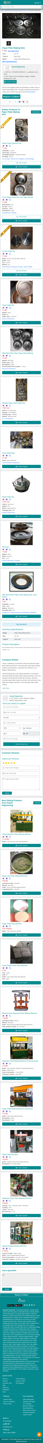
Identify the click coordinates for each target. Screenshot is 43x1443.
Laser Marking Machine (22, 1310)
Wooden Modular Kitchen (29, 1355)
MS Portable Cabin (8, 1325)
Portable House (31, 1321)
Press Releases (20, 1379)
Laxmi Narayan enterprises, (11, 462)
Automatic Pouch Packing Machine (18, 1353)
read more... (6, 688)
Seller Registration (28, 1399)
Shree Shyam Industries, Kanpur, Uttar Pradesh (17, 267)
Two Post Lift (36, 1357)
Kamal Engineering (18, 67)
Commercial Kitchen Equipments (17, 1348)
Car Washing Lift (26, 1357)
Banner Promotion (28, 1406)
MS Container (30, 1325)
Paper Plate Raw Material (11, 924)
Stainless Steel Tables (15, 1315)
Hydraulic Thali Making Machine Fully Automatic (20, 1061)
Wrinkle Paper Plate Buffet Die (13, 403)
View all (37, 803)
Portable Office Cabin (21, 1327)
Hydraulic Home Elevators (31, 1317)
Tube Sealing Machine (9, 1313)
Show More (36, 112)
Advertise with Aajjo (29, 1401)
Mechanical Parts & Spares (11, 10)
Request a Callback (11, 97)
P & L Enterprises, (8, 418)
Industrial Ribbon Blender (23, 1313)
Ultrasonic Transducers (15, 1352)
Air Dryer (18, 1355)
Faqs (4, 1392)
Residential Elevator (8, 1319)
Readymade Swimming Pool (20, 1365)
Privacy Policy (7, 1403)
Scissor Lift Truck (30, 1319)
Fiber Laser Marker (31, 1344)
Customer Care (7, 1383)
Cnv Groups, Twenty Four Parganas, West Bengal (18, 159)
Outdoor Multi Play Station (10, 1312)
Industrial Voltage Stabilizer (26, 1336)
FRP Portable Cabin (19, 1325)
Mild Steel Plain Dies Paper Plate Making (17, 353)
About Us (5, 1379)
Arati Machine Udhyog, (9, 213)
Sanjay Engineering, (8, 512)
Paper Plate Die (23, 10)
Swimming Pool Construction (23, 1363)
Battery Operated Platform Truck (12, 1369)
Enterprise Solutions (29, 1412)
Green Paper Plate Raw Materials (15, 965)
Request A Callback (21, 1295)
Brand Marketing (28, 1408)
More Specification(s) (9, 61)
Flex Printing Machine (17, 1334)
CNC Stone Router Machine (32, 1334)
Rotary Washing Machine (10, 1336)
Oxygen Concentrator (28, 1369)
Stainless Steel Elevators (10, 1321)
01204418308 (7, 1421)
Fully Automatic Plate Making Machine (16, 834)
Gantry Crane (11, 1340)
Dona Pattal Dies (8, 453)
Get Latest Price (13, 51)
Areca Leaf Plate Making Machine (15, 876)
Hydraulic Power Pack (28, 1333)
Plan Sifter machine (32, 1348)
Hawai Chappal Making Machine (14, 1246)
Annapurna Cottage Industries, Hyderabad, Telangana (19, 612)
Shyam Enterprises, (8, 319)
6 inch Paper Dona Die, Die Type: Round (17, 197)
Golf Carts (27, 1367)
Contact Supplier (10, 81)
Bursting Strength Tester (14, 1342)
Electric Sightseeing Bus (16, 1367)
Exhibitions (6, 1389)
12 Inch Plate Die (8, 251)
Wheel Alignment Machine (10, 1359)
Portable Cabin (34, 1310)
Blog (4, 1385)
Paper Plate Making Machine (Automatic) (17, 1109)
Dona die (5, 547)
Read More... (32, 92)
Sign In (38, 3)
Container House (14, 1331)
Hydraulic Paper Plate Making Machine (16, 1198)
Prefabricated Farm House (10, 1323)
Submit (7, 793)
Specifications (21, 624)
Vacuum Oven (24, 1331)
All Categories (20, 1383)
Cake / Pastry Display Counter (17, 1344)
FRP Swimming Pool (8, 1363)
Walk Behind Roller (23, 1312)
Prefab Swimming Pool (32, 1361)
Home (2, 10)
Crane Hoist (19, 1340)
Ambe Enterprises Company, (11, 560)
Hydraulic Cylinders (15, 1333)
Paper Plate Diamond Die (11, 143)
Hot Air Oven (32, 1331)
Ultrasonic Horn (7, 1350)
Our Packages (27, 1403)
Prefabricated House (24, 1329)
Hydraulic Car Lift (20, 1319)
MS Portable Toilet (24, 1323)
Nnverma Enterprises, (9, 369)
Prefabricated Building (34, 1327)
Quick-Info (6, 1387)
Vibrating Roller (34, 1312)
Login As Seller (27, 1414)
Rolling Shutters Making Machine (12, 1357)
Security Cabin (22, 1321)
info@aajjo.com (7, 1427)
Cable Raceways (17, 1350)
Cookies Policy (7, 1399)
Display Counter (18, 1317)
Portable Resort (34, 1323)
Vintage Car (34, 1367)
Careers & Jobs (20, 1381)
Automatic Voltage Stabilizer (21, 1338)
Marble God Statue (22, 1346)
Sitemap (5, 1381)
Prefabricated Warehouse (10, 1329)
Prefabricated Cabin (8, 1327)
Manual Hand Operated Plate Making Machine (19, 1013)
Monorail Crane (27, 1340)
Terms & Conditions (9, 1401)
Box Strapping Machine (28, 1315)
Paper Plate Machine (10, 1154)
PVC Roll (30, 1346)
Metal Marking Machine (9, 1346)
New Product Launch (29, 1410)
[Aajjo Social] (24, 1305)
